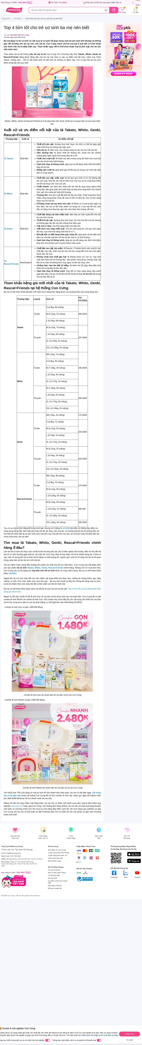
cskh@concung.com (13, 853)
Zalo (125, 874)
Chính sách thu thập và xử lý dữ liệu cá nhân (99, 1035)
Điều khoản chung (54, 861)
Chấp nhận (129, 1034)
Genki (44, 568)
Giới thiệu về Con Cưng (57, 850)
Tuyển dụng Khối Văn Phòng (58, 853)
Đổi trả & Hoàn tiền (55, 888)
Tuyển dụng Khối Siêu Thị (57, 855)
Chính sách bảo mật (55, 858)
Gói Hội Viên (52, 878)
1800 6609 (22, 2)
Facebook (114, 874)
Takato (30, 568)
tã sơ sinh (65, 528)
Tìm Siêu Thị (58, 2)
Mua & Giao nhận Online (57, 873)
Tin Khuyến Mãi (54, 875)
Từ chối (129, 1040)
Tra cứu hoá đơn (54, 870)
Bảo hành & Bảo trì (55, 886)
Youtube (137, 874)
